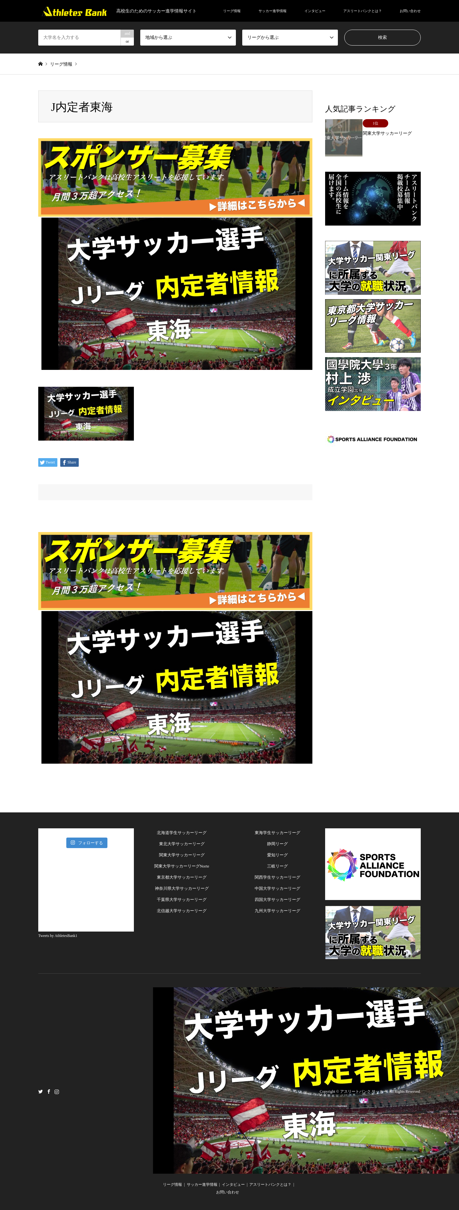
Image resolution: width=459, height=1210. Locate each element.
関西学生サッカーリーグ (277, 877)
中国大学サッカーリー (275, 888)
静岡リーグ (277, 843)
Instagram (57, 1091)
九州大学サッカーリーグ (277, 910)
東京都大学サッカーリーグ (182, 877)
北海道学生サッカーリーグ (182, 832)
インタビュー (314, 11)
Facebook (49, 1091)
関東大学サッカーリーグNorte (181, 866)
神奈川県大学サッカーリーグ (182, 888)
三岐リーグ (277, 866)
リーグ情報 (232, 11)
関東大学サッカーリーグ (182, 855)
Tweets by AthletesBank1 (57, 935)
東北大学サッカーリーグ (182, 843)
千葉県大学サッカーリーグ (182, 899)
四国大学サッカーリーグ (277, 899)
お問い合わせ (410, 11)
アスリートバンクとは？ (362, 11)
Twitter (40, 1091)
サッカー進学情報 (273, 11)
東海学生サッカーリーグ (277, 832)
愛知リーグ (277, 855)
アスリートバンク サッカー (363, 1091)
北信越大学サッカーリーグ (182, 910)
